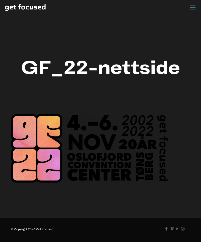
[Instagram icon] (183, 228)
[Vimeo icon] (172, 228)
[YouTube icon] (177, 228)
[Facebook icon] (166, 228)
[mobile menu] (192, 7)
